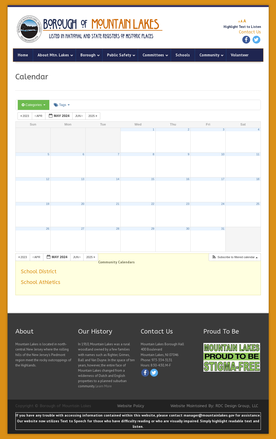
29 (152, 228)
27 (82, 228)
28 (117, 228)
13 (82, 179)
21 (117, 203)
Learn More (104, 386)
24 (222, 203)
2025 (93, 115)
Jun (79, 115)
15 (152, 179)
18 (257, 179)
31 (222, 228)
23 (187, 203)
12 (47, 179)
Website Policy (130, 406)
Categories (33, 105)
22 (152, 203)
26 (47, 228)
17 (222, 179)
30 (187, 228)
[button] (234, 257)
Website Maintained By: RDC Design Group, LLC (214, 406)
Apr (39, 115)
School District (38, 272)
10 (222, 154)
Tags (62, 105)
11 (257, 154)
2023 (25, 115)
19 (47, 203)
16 (187, 179)
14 (117, 179)
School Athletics (40, 282)
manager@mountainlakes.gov (209, 415)
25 (257, 203)
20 (82, 203)
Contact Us (250, 31)
